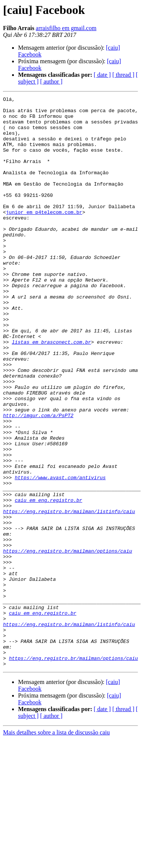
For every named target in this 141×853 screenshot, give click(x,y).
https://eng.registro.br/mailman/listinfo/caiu (69, 594)
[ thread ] (123, 75)
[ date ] (102, 75)
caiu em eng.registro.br (48, 581)
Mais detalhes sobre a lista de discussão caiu (56, 846)
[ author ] (51, 81)
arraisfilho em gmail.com (66, 28)
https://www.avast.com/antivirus (60, 554)
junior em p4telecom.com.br (44, 235)
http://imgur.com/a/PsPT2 (38, 479)
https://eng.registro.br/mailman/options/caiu (67, 642)
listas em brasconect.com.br (51, 391)
